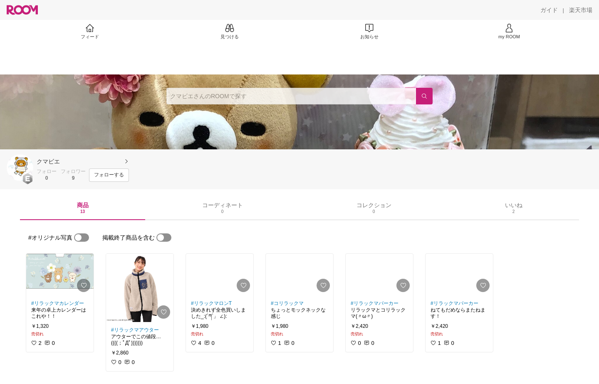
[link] (60, 274)
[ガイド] (549, 10)
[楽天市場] (580, 10)
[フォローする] (109, 175)
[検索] (424, 96)
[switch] (81, 237)
